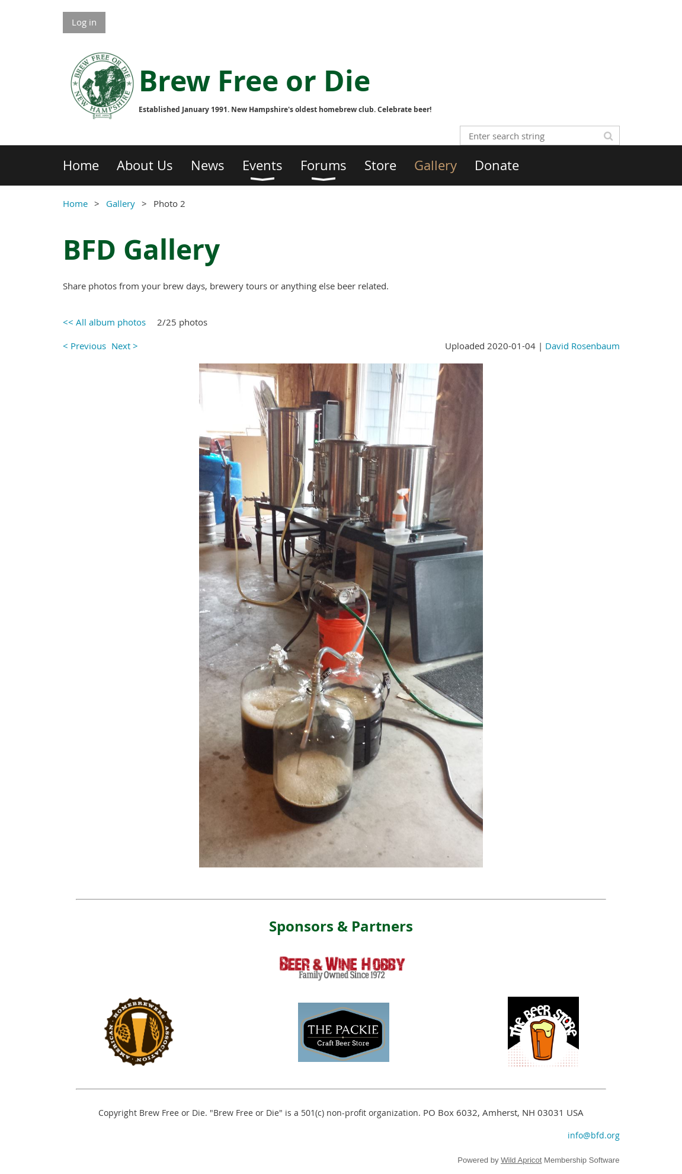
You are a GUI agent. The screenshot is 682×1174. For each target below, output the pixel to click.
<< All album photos (104, 322)
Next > (124, 346)
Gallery (120, 203)
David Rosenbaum (582, 346)
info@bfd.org (594, 1135)
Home (75, 203)
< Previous (84, 346)
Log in (84, 22)
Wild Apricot (521, 1160)
